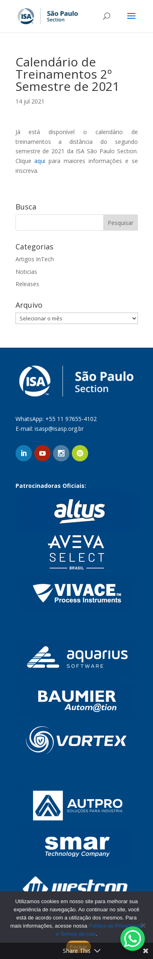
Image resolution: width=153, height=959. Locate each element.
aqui (39, 161)
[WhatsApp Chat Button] (132, 938)
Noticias (26, 272)
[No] (143, 925)
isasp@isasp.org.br (59, 428)
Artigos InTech (35, 259)
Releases (27, 284)
